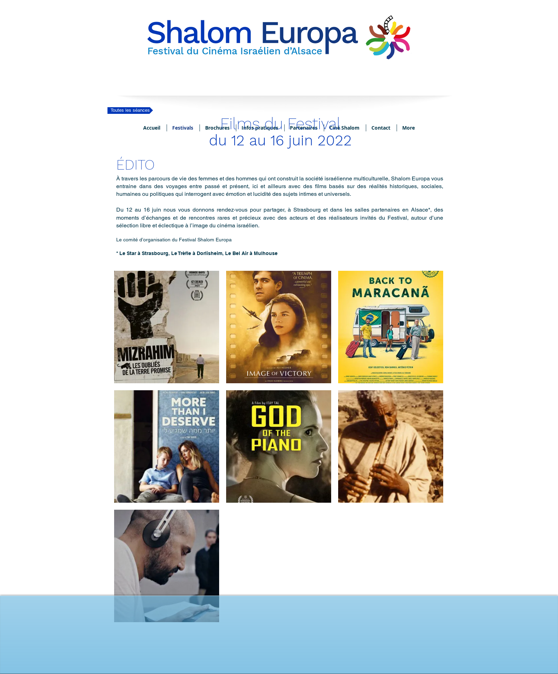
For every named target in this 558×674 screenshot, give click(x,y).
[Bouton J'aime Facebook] (279, 647)
